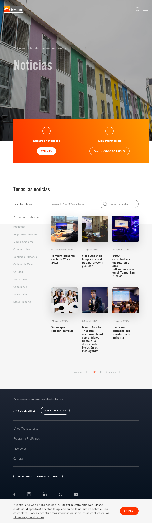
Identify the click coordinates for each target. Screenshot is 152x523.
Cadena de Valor (23, 264)
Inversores (20, 448)
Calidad (18, 271)
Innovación (20, 294)
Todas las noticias (22, 204)
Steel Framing (22, 301)
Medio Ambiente (23, 241)
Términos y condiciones (28, 520)
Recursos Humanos (25, 256)
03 (100, 371)
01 (87, 371)
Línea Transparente (25, 428)
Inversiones (20, 279)
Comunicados (21, 249)
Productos (19, 226)
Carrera (18, 458)
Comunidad (20, 286)
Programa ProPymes (26, 438)
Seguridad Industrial (25, 234)
